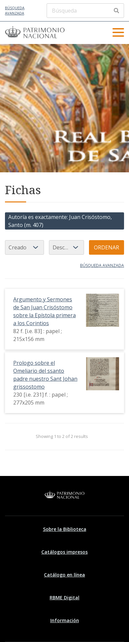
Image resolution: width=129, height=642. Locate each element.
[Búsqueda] (85, 10)
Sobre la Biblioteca (64, 529)
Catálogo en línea (64, 575)
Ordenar (106, 247)
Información (64, 620)
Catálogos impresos (64, 552)
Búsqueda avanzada (14, 10)
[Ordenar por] (24, 247)
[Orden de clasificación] (66, 247)
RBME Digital (64, 597)
